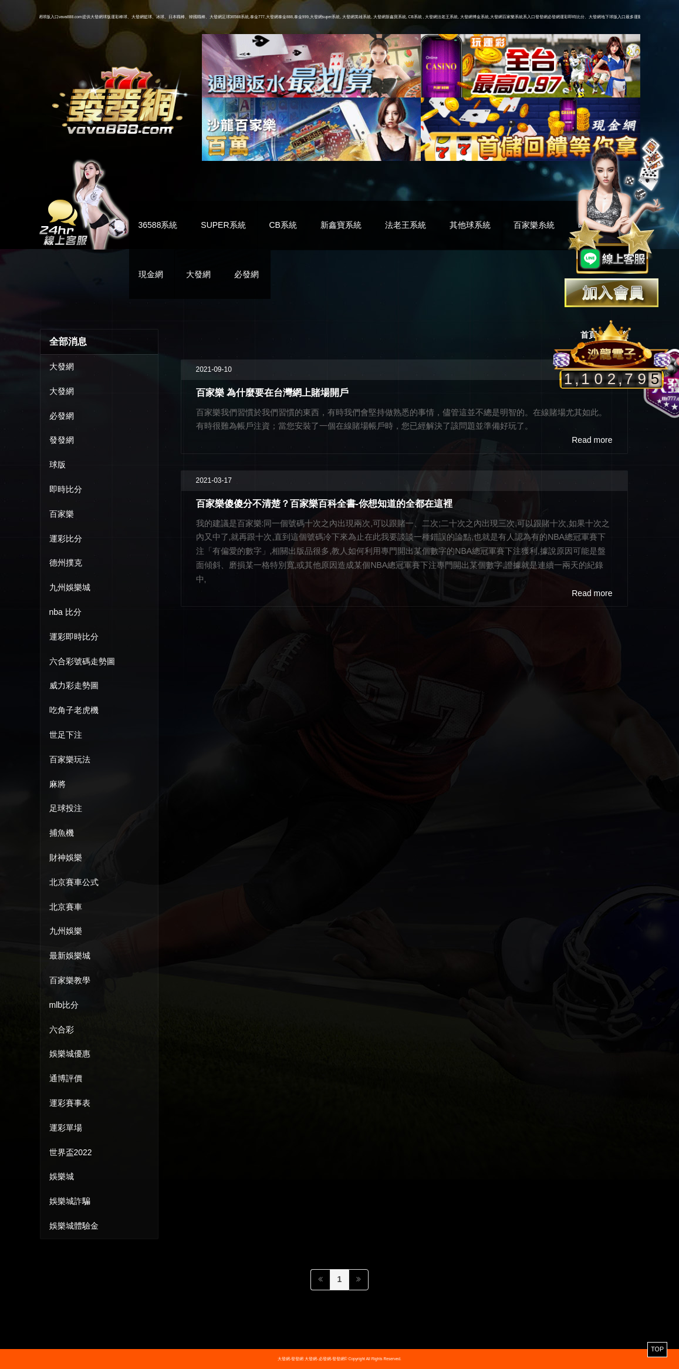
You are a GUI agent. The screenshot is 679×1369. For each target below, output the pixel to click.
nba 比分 (65, 612)
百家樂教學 (69, 980)
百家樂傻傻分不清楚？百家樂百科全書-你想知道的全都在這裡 (324, 503)
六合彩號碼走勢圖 (82, 661)
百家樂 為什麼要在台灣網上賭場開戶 (272, 392)
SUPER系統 (223, 225)
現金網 (150, 274)
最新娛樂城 (69, 955)
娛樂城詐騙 (69, 1201)
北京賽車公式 (74, 882)
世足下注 (65, 734)
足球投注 (65, 808)
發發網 (61, 440)
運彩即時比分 (74, 636)
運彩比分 (65, 538)
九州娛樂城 (69, 587)
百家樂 (61, 514)
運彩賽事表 (69, 1103)
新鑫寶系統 (341, 225)
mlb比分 (64, 1005)
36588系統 (158, 225)
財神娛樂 (65, 857)
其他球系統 (470, 225)
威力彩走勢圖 (74, 685)
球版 (57, 464)
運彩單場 (65, 1127)
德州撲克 (65, 562)
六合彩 (61, 1029)
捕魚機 (61, 832)
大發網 (198, 274)
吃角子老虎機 (74, 710)
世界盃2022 (70, 1152)
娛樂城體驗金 (74, 1225)
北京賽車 (65, 906)
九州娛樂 (65, 931)
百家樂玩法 (69, 759)
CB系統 (282, 225)
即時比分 (65, 489)
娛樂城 (61, 1176)
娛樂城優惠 (69, 1053)
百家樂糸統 (534, 225)
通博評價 (65, 1078)
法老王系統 (405, 225)
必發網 (246, 274)
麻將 (57, 784)
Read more (592, 440)
